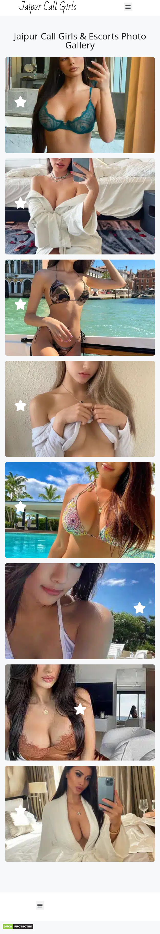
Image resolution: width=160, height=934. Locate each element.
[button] (128, 7)
